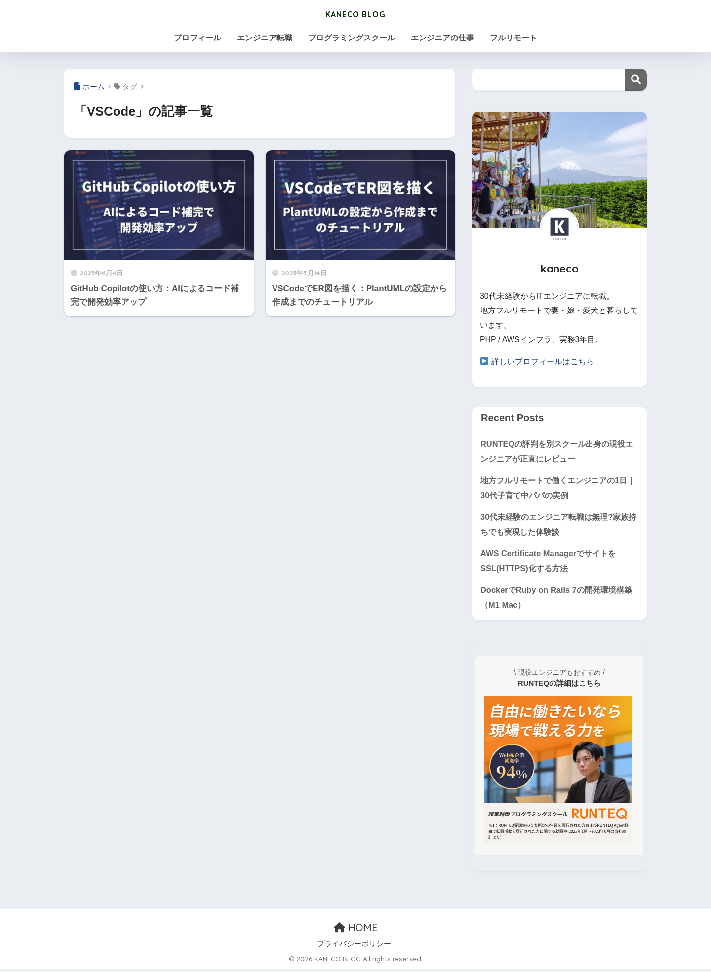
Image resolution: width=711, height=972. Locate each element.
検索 (636, 80)
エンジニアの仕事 (442, 38)
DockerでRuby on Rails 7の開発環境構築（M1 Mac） (559, 599)
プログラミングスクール (351, 38)
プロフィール (197, 38)
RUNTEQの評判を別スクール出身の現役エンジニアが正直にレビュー (556, 450)
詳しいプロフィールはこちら (542, 361)
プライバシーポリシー (354, 947)
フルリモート (513, 38)
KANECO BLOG (355, 13)
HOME (356, 930)
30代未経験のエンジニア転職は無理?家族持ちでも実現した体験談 (558, 525)
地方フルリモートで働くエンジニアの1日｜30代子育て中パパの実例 (558, 488)
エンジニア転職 (264, 38)
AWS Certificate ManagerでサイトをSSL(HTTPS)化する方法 (550, 562)
